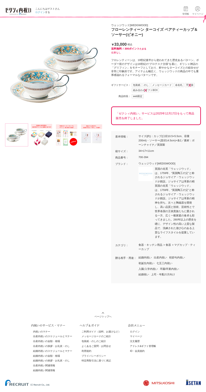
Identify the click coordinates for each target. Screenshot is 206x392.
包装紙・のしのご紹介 (94, 341)
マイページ (136, 336)
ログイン (40, 12)
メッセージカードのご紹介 (96, 336)
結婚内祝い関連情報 (44, 370)
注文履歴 (135, 341)
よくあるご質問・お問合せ (96, 346)
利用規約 (86, 351)
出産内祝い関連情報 (44, 365)
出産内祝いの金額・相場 (46, 341)
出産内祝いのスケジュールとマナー (52, 336)
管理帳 (185, 14)
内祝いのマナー (41, 331)
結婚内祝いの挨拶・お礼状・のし (51, 360)
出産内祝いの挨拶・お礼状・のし (51, 346)
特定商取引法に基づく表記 (96, 360)
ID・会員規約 (137, 351)
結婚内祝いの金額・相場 (46, 355)
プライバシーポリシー (94, 355)
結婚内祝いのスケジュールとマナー (52, 351)
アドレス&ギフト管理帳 (143, 346)
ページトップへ (103, 316)
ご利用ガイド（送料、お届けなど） (101, 331)
